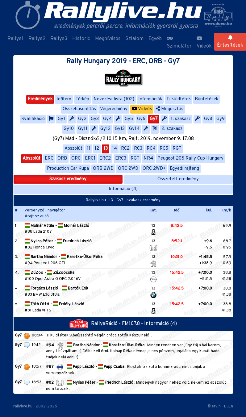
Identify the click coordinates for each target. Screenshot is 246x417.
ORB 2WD (103, 169)
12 (96, 149)
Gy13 (120, 129)
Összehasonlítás (79, 109)
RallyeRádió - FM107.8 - (106, 324)
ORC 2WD (128, 169)
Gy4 (107, 119)
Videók (204, 42)
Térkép (82, 99)
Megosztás (169, 109)
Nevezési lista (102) (114, 99)
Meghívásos (107, 39)
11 (88, 149)
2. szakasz (171, 129)
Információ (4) (123, 189)
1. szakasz (181, 119)
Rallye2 (36, 39)
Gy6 (141, 119)
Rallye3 (58, 39)
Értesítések (230, 41)
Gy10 (69, 129)
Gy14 (134, 129)
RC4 (151, 149)
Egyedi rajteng (184, 169)
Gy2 (82, 119)
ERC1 (90, 158)
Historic (81, 39)
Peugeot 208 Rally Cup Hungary (190, 158)
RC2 (125, 149)
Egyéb (155, 39)
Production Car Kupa (68, 169)
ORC (76, 158)
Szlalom (134, 39)
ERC (49, 158)
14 (114, 149)
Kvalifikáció (33, 119)
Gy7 (154, 119)
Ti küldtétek (178, 99)
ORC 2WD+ (154, 169)
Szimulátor (179, 42)
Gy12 (105, 129)
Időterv (63, 99)
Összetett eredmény (178, 179)
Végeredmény (113, 109)
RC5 (164, 149)
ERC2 (105, 158)
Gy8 (208, 119)
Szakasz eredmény (67, 179)
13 (105, 149)
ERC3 (120, 158)
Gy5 (129, 119)
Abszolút (73, 149)
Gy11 (82, 129)
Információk (150, 99)
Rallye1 (15, 39)
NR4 (148, 158)
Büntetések (206, 99)
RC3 (138, 149)
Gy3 (95, 119)
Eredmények (40, 99)
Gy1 (61, 119)
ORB (62, 158)
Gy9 (220, 119)
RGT (177, 149)
